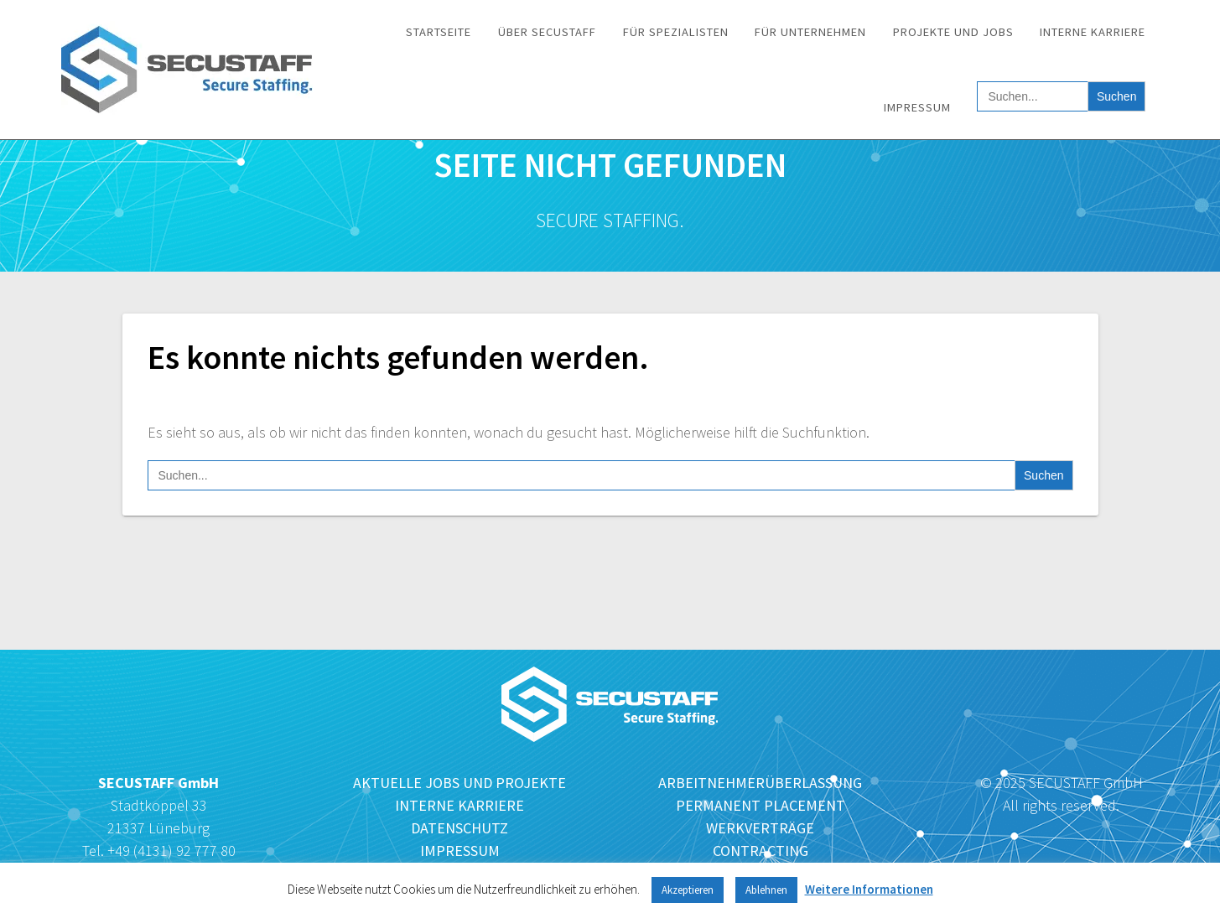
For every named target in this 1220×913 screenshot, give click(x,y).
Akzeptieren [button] (688, 890)
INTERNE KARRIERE (459, 805)
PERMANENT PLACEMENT (760, 805)
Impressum (917, 107)
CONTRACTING (760, 850)
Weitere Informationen (869, 889)
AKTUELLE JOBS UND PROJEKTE (459, 782)
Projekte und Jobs (953, 31)
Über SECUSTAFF (547, 31)
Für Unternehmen (810, 31)
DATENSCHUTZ (459, 828)
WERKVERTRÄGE (760, 828)
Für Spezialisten (676, 31)
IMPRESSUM (460, 850)
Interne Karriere (1092, 31)
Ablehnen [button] (766, 890)
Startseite (438, 31)
